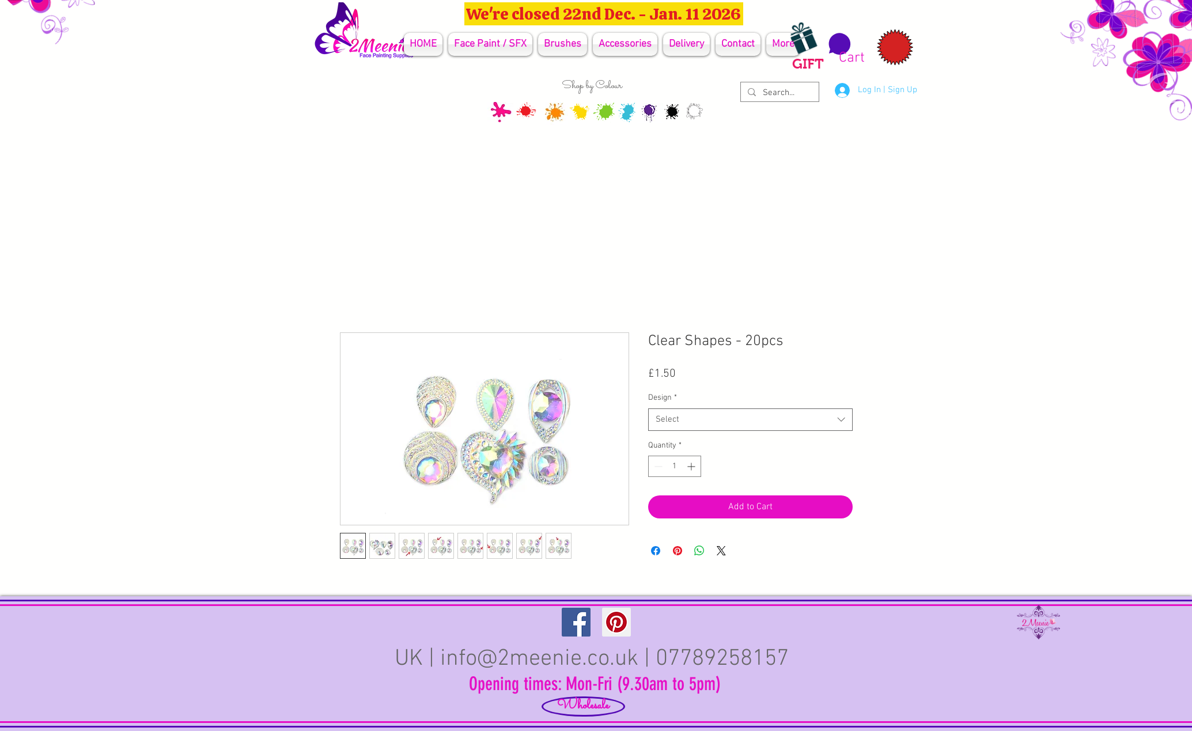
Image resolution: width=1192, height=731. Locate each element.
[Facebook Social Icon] (576, 622)
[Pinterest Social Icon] (616, 622)
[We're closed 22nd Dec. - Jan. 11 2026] (603, 13)
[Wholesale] (583, 706)
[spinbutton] (674, 466)
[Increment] (692, 466)
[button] (845, 49)
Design (662, 398)
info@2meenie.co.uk (539, 659)
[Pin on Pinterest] (677, 551)
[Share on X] (721, 551)
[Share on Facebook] (656, 551)
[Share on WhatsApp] (699, 551)
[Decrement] (657, 466)
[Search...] (778, 93)
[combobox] (750, 419)
